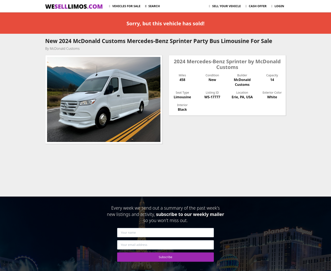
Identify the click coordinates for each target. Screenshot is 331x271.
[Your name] (165, 232)
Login (277, 6)
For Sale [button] (124, 6)
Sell (224, 6)
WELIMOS (74, 6)
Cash (255, 6)
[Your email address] (165, 244)
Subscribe (165, 257)
